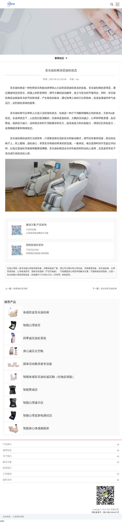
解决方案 (7, 462)
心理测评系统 (18, 517)
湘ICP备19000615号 (111, 512)
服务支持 (7, 479)
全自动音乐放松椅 (109, 289)
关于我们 (7, 456)
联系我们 (7, 468)
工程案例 (7, 474)
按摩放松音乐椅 (20, 289)
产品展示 (7, 444)
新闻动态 (7, 450)
